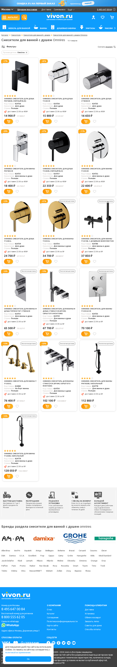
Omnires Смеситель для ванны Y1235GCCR (97, 310)
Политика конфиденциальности (62, 621)
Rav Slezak (79, 566)
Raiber (67, 566)
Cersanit (88, 551)
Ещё (71, 10)
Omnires (5, 566)
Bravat (76, 551)
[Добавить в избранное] (17, 121)
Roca (90, 566)
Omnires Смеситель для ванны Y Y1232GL (20, 382)
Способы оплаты (93, 629)
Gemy (75, 556)
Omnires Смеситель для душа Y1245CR (58, 100)
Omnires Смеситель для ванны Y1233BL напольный (19, 455)
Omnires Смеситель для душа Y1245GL (19, 240)
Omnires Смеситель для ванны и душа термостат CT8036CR (20, 310)
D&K (14, 556)
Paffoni (37, 566)
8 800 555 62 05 (14, 617)
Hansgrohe (98, 556)
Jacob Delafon (34, 561)
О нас (49, 609)
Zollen (101, 571)
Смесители (16, 35)
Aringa (41, 551)
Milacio (68, 561)
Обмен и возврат (93, 617)
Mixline (90, 561)
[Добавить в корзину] (8, 121)
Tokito (42, 571)
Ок (28, 659)
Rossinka (101, 566)
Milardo (79, 561)
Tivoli (32, 571)
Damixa (24, 556)
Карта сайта (52, 625)
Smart (4, 571)
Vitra (62, 571)
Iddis (3, 561)
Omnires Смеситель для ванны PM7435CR (19, 170)
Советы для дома (93, 625)
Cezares (100, 551)
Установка (89, 613)
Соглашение (52, 617)
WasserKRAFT (75, 571)
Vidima (53, 571)
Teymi (14, 571)
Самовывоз (59, 9)
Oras (27, 566)
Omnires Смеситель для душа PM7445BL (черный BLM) (19, 100)
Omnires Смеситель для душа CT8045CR (96, 100)
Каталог (4, 35)
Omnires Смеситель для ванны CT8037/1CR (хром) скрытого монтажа (58, 383)
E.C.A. (34, 556)
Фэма (24, 576)
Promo (56, 566)
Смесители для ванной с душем (36, 35)
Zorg (3, 576)
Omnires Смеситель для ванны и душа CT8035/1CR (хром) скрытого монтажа (59, 311)
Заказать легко (92, 621)
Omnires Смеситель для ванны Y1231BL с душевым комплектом (97, 240)
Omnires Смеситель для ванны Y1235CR (97, 170)
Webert (89, 571)
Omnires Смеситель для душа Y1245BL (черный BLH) (58, 170)
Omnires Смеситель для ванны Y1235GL (58, 240)
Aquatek (29, 551)
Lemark (57, 561)
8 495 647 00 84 (14, 609)
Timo (23, 571)
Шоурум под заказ (27, 9)
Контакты (51, 629)
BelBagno (52, 551)
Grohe (85, 556)
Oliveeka (102, 561)
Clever (4, 556)
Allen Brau (6, 551)
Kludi (47, 561)
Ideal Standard (16, 561)
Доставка (46, 9)
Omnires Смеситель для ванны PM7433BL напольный (97, 382)
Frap (56, 556)
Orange (17, 566)
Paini (47, 566)
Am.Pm (18, 551)
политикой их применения (17, 652)
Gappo (66, 556)
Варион (13, 576)
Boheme (65, 551)
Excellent (45, 556)
